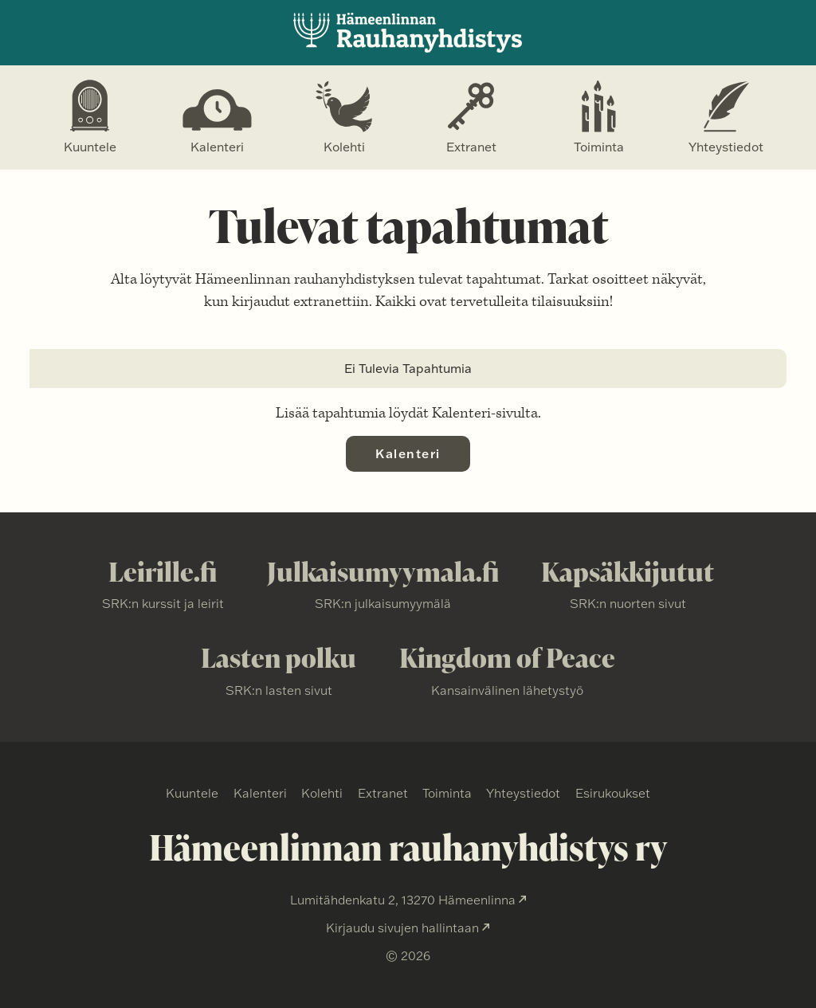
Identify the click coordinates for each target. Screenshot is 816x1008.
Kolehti (344, 147)
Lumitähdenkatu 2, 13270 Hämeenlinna (403, 900)
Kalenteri (217, 147)
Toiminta (599, 147)
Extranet (471, 147)
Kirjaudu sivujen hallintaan (402, 927)
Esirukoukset (612, 793)
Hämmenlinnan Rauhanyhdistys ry (408, 33)
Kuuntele (90, 147)
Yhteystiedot (725, 147)
